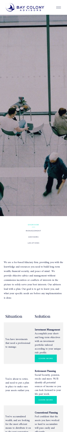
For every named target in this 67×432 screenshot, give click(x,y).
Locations (33, 243)
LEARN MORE (46, 358)
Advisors (33, 237)
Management (33, 231)
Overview (33, 225)
